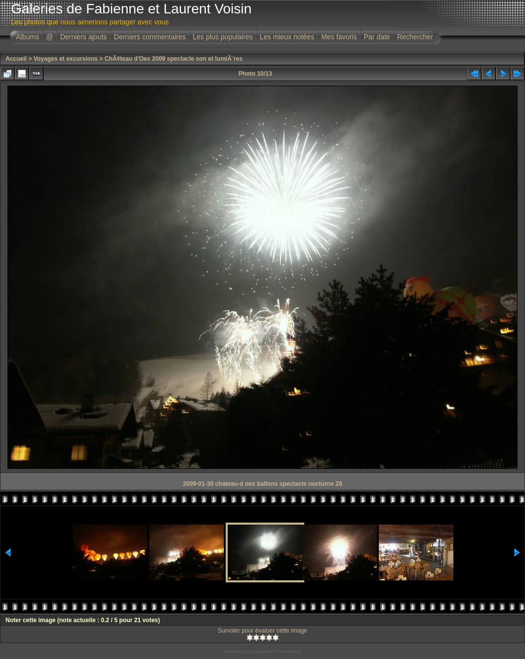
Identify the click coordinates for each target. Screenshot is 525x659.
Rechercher (415, 37)
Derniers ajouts (83, 37)
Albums (27, 37)
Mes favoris (339, 37)
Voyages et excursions (65, 58)
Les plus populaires (223, 37)
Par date (377, 37)
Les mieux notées (287, 37)
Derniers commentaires (150, 37)
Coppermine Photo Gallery (275, 651)
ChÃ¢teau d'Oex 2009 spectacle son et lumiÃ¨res (173, 58)
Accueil (16, 58)
